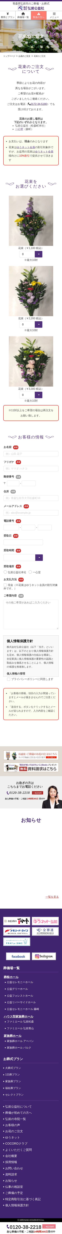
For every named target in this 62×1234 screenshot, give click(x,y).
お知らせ (11, 1180)
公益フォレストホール (20, 995)
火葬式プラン (13, 1068)
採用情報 (11, 1162)
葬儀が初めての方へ (18, 1112)
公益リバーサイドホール (21, 1002)
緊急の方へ (38, 15)
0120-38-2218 (19, 792)
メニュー (54, 15)
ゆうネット (12, 1137)
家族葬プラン (13, 1081)
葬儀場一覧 (23, 15)
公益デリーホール (17, 988)
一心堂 (19, 130)
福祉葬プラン (13, 1088)
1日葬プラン (12, 1074)
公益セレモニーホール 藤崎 (23, 1009)
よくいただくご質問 (18, 1150)
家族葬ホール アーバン (20, 1041)
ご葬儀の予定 (14, 1193)
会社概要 (11, 1156)
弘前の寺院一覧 (15, 1119)
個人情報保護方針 (17, 1205)
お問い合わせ (14, 1168)
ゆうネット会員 (26, 148)
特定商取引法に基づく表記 (23, 1199)
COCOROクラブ (16, 1143)
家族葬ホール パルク (19, 1047)
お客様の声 (12, 1125)
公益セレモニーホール (20, 982)
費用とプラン (8, 15)
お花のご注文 (14, 1131)
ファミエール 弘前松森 (20, 1021)
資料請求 (11, 1174)
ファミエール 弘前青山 (20, 1028)
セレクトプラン (14, 1094)
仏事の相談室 (14, 1186)
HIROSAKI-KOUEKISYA (30, 1220)
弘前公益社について (18, 1106)
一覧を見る (52, 896)
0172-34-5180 (39, 104)
